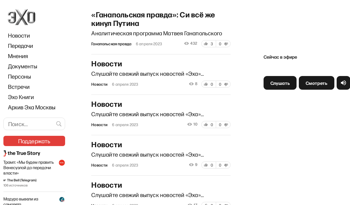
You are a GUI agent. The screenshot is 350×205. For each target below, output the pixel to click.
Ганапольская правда (110, 43)
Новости (19, 35)
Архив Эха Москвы (31, 107)
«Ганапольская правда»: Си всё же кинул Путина (152, 17)
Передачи (20, 45)
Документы (22, 66)
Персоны (19, 76)
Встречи (19, 86)
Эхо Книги (21, 97)
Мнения (18, 56)
